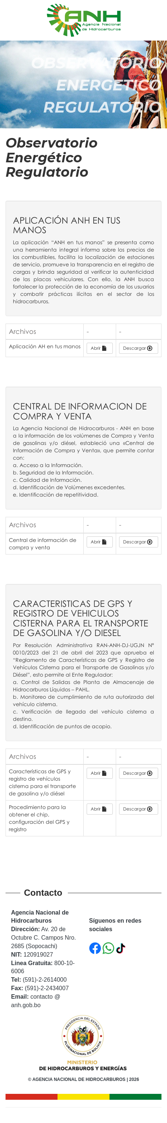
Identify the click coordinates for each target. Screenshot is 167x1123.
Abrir (99, 348)
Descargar (137, 348)
